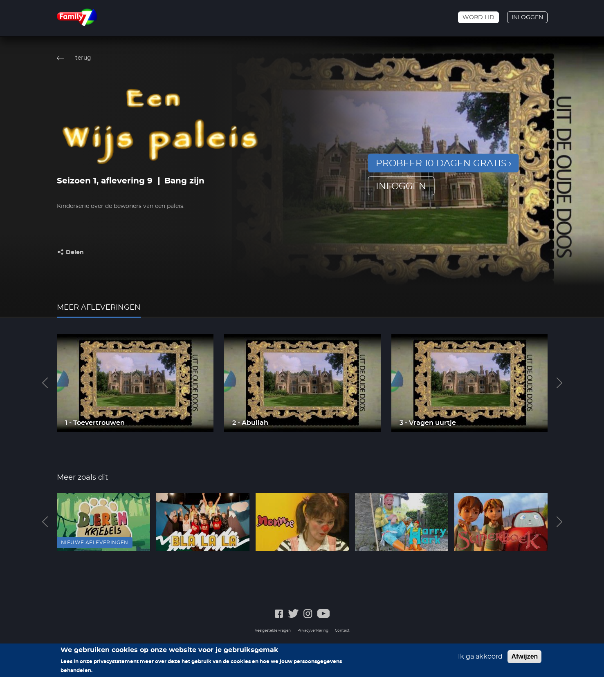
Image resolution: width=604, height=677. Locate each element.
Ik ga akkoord (480, 656)
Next (559, 383)
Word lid (478, 17)
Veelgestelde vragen (273, 630)
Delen (75, 252)
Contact (342, 630)
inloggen (401, 186)
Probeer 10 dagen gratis (441, 163)
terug (83, 58)
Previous (45, 383)
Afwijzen (524, 656)
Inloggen (527, 17)
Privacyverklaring (312, 630)
